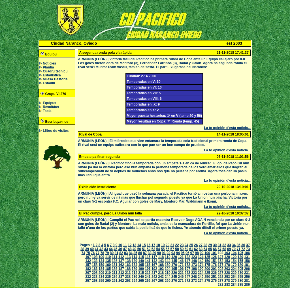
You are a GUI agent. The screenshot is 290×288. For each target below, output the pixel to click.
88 (149, 253)
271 (181, 281)
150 (207, 261)
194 (167, 269)
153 (227, 261)
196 (181, 269)
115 (141, 257)
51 (144, 249)
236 (115, 277)
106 (247, 253)
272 (187, 281)
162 (121, 265)
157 (88, 265)
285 (240, 285)
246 (181, 277)
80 (112, 253)
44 (110, 249)
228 (227, 273)
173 (194, 265)
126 (214, 257)
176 (214, 265)
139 (134, 261)
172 (187, 265)
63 (200, 249)
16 (148, 245)
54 (158, 249)
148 (194, 261)
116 (148, 257)
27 (200, 245)
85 (135, 253)
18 (158, 245)
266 (148, 281)
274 (201, 281)
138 (128, 261)
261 (115, 281)
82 (121, 253)
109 (101, 257)
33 (229, 245)
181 (247, 265)
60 (186, 249)
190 (141, 269)
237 (121, 277)
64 (205, 249)
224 (201, 273)
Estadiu (49, 83)
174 (201, 265)
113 (128, 257)
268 (161, 281)
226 (214, 273)
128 (227, 257)
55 (163, 249)
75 (88, 253)
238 (128, 277)
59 (182, 249)
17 (153, 245)
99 (201, 253)
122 (187, 257)
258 (95, 281)
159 (101, 265)
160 (108, 265)
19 (163, 245)
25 (191, 245)
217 (154, 273)
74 (83, 253)
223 (194, 273)
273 (194, 281)
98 (197, 253)
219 (167, 273)
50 (139, 249)
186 (115, 269)
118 (161, 257)
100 (207, 253)
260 (108, 281)
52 (148, 249)
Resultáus (51, 107)
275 (207, 281)
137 (121, 261)
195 (174, 269)
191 (148, 269)
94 (178, 253)
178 (227, 265)
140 (141, 261)
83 (126, 253)
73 (248, 249)
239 (134, 277)
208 (95, 273)
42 (101, 249)
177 (220, 265)
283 (227, 285)
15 (144, 245)
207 (88, 273)
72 (243, 249)
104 (233, 253)
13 (134, 245)
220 (174, 273)
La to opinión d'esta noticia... (227, 128)
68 (224, 249)
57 (172, 249)
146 (181, 261)
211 (115, 273)
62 (196, 249)
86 (140, 253)
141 (148, 261)
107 (88, 257)
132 (88, 261)
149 (201, 261)
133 (95, 261)
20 (167, 245)
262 (121, 281)
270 (174, 281)
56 (167, 249)
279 (233, 281)
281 (247, 281)
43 (106, 249)
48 (129, 249)
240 (141, 277)
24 (186, 245)
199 (201, 269)
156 (247, 261)
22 (177, 245)
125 (207, 257)
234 (101, 277)
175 (207, 265)
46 (120, 249)
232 (88, 277)
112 (121, 257)
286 (247, 285)
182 (88, 269)
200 (207, 269)
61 (191, 249)
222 (187, 273)
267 (154, 281)
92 (168, 253)
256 (247, 277)
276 (214, 281)
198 (194, 269)
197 (187, 269)
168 (161, 265)
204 (233, 269)
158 (95, 265)
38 (82, 249)
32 (224, 245)
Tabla (47, 111)
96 (187, 253)
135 (108, 261)
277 (220, 281)
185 (108, 269)
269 (167, 281)
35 (238, 245)
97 (192, 253)
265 (141, 281)
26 (196, 245)
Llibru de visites (56, 131)
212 (121, 273)
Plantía (48, 67)
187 (121, 269)
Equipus (49, 103)
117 (154, 257)
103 (227, 253)
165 (141, 265)
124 (201, 257)
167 (154, 265)
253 (227, 277)
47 (125, 249)
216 (148, 273)
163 (128, 265)
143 (161, 261)
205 (240, 269)
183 (95, 269)
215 (141, 273)
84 (131, 253)
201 (214, 269)
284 (233, 285)
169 (167, 265)
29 (210, 245)
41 (96, 249)
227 (220, 273)
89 (154, 253)
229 (233, 273)
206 (247, 269)
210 (108, 273)
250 (207, 277)
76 (93, 253)
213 (128, 273)
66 (215, 249)
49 (134, 249)
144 (167, 261)
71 (238, 249)
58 (177, 249)
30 (215, 245)
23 (182, 245)
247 (187, 277)
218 (161, 273)
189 (134, 269)
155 (240, 261)
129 (233, 257)
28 (205, 245)
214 (134, 273)
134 (101, 261)
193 (161, 269)
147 (187, 261)
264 (134, 281)
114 (134, 257)
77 (97, 253)
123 (194, 257)
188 (128, 269)
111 (115, 257)
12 (129, 245)
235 (108, 277)
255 (240, 277)
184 (101, 269)
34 (234, 245)
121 (181, 257)
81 (116, 253)
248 (194, 277)
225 (207, 273)
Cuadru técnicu (55, 71)
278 (227, 281)
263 (128, 281)
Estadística (52, 75)
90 (159, 253)
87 (145, 253)
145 (174, 261)
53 (153, 249)
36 (243, 245)
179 (233, 265)
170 (174, 265)
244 (167, 277)
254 (233, 277)
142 (154, 261)
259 (101, 281)
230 (240, 273)
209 (101, 273)
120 (174, 257)
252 (220, 277)
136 (115, 261)
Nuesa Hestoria (55, 79)
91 (164, 253)
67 (219, 249)
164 (134, 265)
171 (181, 265)
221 (181, 273)
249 (201, 277)
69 (229, 249)
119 (167, 257)
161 (115, 265)
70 (234, 249)
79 (107, 253)
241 (148, 277)
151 (214, 261)
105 (240, 253)
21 (172, 245)
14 (139, 245)
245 (174, 277)
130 (240, 257)
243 (161, 277)
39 (87, 249)
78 (102, 253)
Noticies (49, 63)
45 (115, 249)
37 (248, 245)
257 (88, 281)
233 (95, 277)
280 (240, 281)
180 (240, 265)
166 (148, 265)
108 (95, 257)
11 (125, 245)
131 (247, 257)
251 (214, 277)
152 (220, 261)
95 (182, 253)
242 (154, 277)
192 (154, 269)
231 (247, 273)
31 (219, 245)
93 (173, 253)
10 (120, 245)
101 (214, 253)
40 (92, 249)
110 (108, 257)
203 (227, 269)
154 (233, 261)
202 (220, 269)
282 (220, 285)
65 (210, 249)
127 (220, 257)
